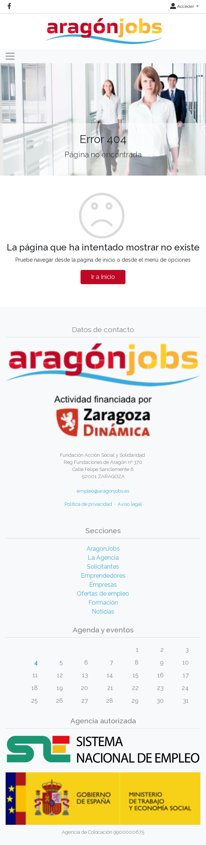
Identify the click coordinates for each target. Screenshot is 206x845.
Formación (103, 602)
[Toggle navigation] (10, 56)
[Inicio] (103, 28)
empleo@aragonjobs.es (103, 491)
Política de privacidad (88, 504)
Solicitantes (103, 566)
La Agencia (103, 557)
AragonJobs (103, 548)
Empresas (103, 584)
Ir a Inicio (103, 276)
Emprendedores (103, 575)
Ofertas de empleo (103, 593)
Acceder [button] (182, 6)
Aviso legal (130, 504)
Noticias (103, 611)
